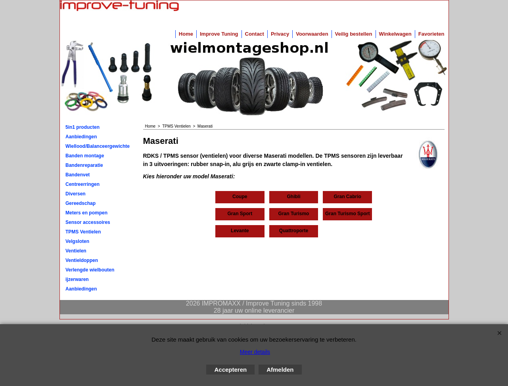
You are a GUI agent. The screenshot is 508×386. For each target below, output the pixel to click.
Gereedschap (80, 203)
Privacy (280, 34)
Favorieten (431, 34)
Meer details (255, 352)
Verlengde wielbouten (89, 270)
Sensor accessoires (87, 222)
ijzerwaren (77, 279)
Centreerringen (82, 184)
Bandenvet (77, 175)
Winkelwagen (395, 34)
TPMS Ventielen (83, 232)
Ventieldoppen (81, 260)
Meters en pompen (86, 213)
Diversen (75, 194)
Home (186, 34)
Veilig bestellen (353, 34)
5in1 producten (82, 127)
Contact (254, 34)
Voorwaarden (312, 34)
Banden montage (84, 156)
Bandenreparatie (84, 165)
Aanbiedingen (81, 136)
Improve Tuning (219, 34)
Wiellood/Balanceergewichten (97, 146)
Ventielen (75, 251)
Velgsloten (77, 241)
